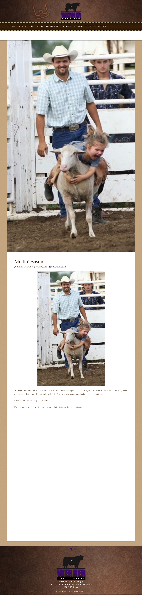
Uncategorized (57, 267)
